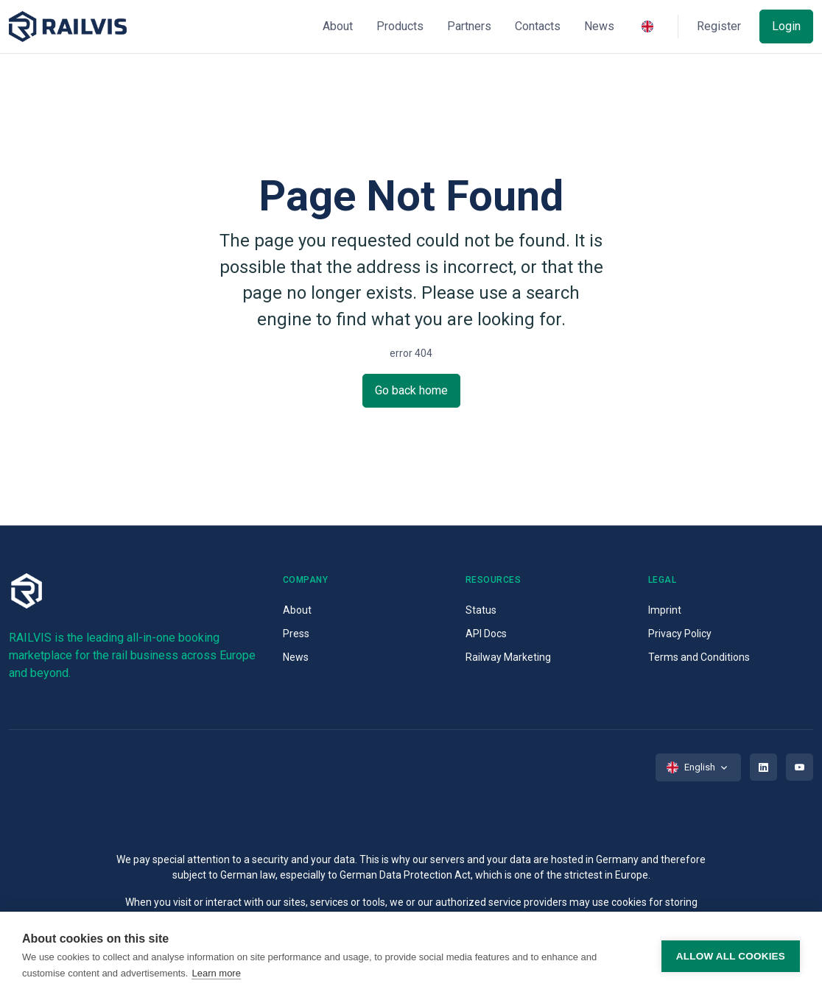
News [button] (599, 26)
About (297, 610)
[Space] (68, 27)
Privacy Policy (680, 633)
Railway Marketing (508, 657)
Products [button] (400, 26)
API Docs (486, 633)
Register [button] (719, 26)
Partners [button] (469, 26)
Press (296, 633)
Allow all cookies (730, 956)
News (296, 657)
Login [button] (786, 26)
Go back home (411, 390)
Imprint (664, 610)
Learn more (216, 973)
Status (481, 610)
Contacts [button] (538, 26)
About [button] (338, 26)
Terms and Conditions (699, 657)
